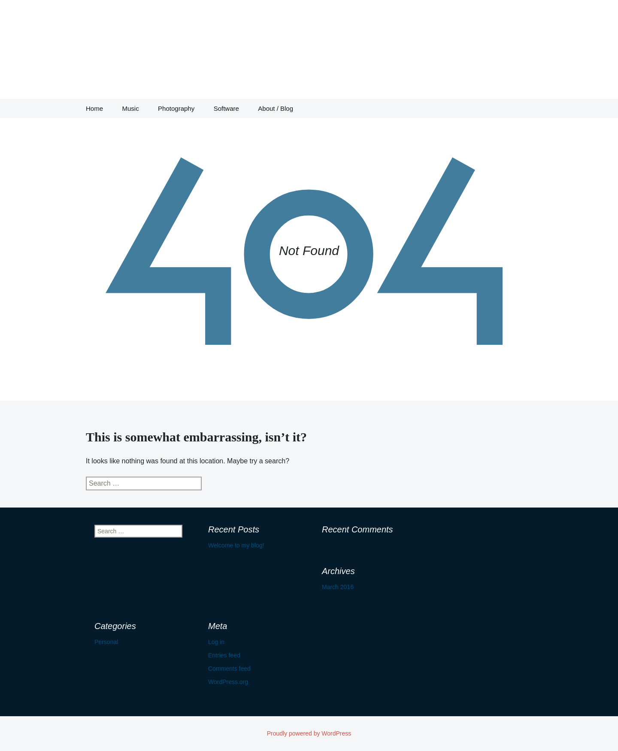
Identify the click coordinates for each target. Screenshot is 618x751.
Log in (216, 642)
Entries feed (224, 655)
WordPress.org (228, 681)
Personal (106, 642)
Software (226, 108)
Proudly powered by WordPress (309, 733)
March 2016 (338, 587)
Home (94, 108)
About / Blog (275, 108)
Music (130, 108)
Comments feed (229, 668)
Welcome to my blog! (236, 545)
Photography (176, 108)
